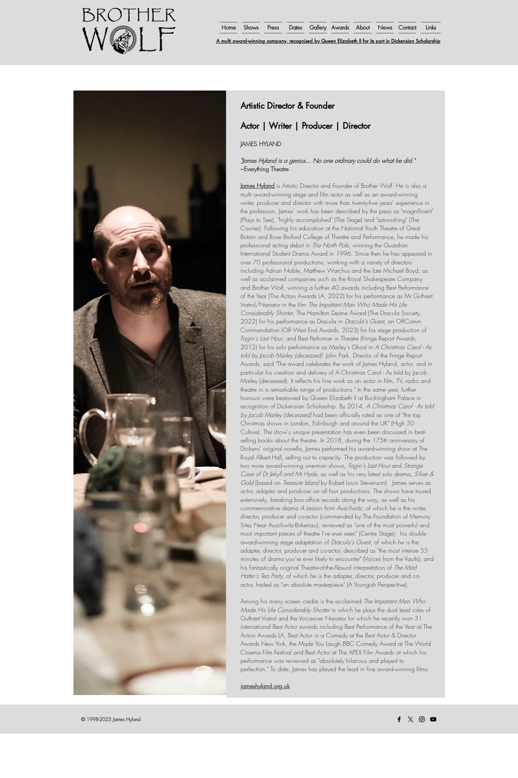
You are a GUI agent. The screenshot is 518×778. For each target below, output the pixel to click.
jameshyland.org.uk (265, 686)
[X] (410, 719)
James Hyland (257, 185)
